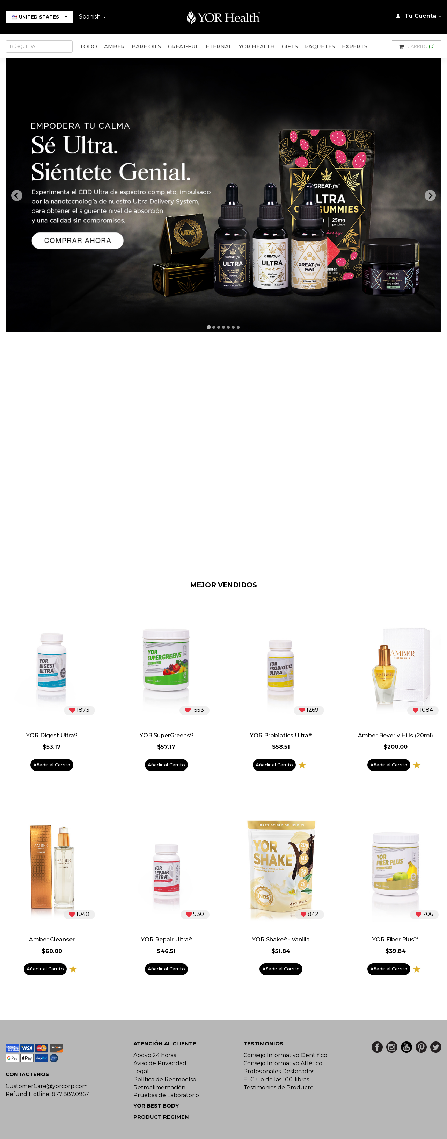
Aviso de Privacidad (159, 1063)
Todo (88, 46)
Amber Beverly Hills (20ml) (395, 735)
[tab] (208, 327)
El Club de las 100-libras (276, 1079)
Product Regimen (161, 1116)
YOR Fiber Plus (395, 940)
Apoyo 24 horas (154, 1055)
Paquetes (320, 46)
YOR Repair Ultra (166, 940)
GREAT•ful (183, 46)
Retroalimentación (159, 1087)
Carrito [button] (416, 46)
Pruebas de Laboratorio (166, 1095)
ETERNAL (219, 46)
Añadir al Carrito (52, 764)
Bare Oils (146, 46)
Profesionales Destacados (278, 1071)
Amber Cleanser (52, 940)
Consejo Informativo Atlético (282, 1063)
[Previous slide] (16, 195)
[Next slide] (430, 195)
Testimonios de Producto (278, 1087)
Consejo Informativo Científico (285, 1055)
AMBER (114, 46)
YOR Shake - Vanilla (281, 940)
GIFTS (290, 46)
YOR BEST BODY (156, 1105)
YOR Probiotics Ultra (281, 735)
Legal (141, 1071)
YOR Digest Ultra (51, 735)
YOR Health (257, 46)
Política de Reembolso (164, 1079)
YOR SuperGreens (166, 735)
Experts (354, 46)
